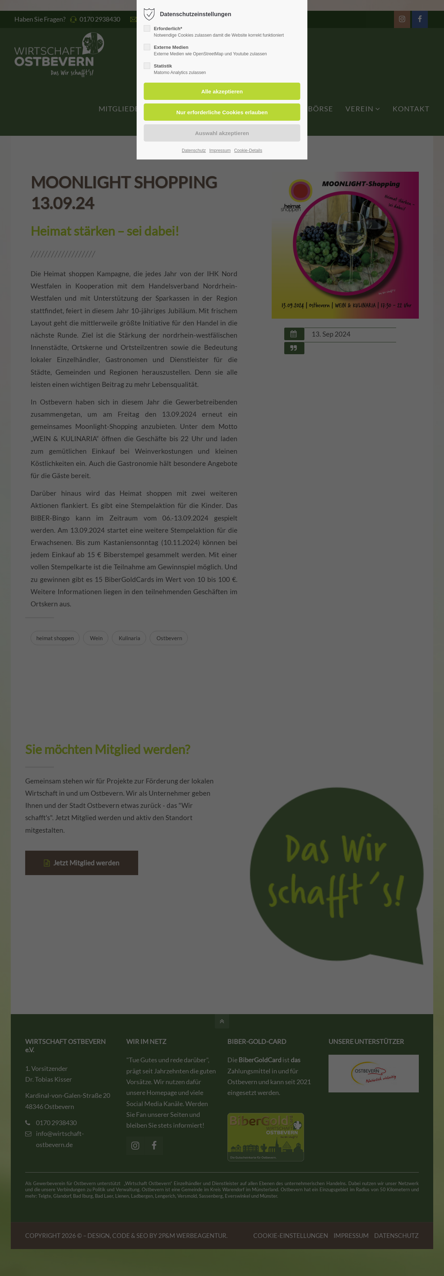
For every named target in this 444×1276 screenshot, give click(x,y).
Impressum (220, 150)
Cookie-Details (248, 150)
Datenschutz (194, 150)
